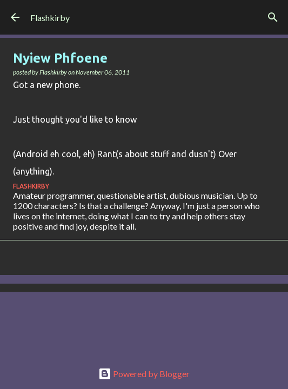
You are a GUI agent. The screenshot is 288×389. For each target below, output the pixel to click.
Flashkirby (50, 17)
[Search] (272, 17)
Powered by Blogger (144, 373)
